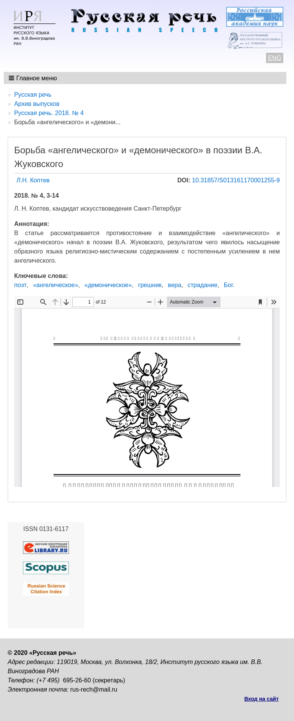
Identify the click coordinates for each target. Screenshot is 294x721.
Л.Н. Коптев (33, 180)
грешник (150, 285)
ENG (274, 58)
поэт (20, 285)
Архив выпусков (36, 104)
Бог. (229, 285)
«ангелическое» (55, 285)
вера (174, 285)
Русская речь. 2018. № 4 (49, 113)
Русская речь (33, 94)
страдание (202, 285)
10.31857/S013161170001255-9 (236, 180)
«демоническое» (108, 285)
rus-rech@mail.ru (94, 689)
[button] (33, 78)
